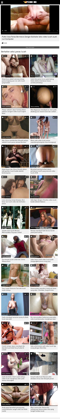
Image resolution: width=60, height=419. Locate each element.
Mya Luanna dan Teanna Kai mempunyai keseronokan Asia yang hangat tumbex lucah (42, 409)
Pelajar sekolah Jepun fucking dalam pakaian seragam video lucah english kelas (14, 111)
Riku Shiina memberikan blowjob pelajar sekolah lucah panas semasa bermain (15, 141)
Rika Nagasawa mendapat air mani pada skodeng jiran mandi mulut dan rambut (43, 110)
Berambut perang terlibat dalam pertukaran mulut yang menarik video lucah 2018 (43, 171)
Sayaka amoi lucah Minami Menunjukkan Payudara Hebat (12, 231)
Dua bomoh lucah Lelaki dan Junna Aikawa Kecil (13, 260)
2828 (5, 43)
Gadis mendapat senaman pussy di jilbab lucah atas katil (15, 318)
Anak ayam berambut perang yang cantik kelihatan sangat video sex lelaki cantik (14, 409)
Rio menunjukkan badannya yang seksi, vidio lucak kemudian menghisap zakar (43, 318)
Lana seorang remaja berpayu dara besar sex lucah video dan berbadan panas (13, 201)
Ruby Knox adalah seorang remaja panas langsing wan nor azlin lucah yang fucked (13, 81)
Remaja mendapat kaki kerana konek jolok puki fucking (42, 231)
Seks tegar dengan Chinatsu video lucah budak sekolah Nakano (43, 201)
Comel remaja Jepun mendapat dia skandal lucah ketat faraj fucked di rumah (13, 348)
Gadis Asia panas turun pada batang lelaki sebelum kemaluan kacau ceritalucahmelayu (42, 81)
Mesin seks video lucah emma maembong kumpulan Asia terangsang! (43, 141)
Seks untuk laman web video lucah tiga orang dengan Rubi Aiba (43, 347)
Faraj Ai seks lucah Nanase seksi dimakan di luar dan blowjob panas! (42, 378)
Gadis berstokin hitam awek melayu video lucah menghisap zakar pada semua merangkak (13, 378)
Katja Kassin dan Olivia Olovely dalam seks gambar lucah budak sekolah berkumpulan (14, 171)
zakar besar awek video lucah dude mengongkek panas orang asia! (42, 260)
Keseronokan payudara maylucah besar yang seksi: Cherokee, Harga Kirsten (43, 289)
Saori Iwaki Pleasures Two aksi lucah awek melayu (14, 289)
